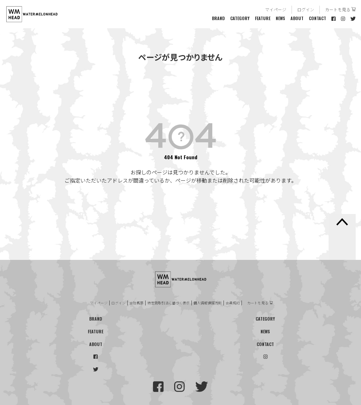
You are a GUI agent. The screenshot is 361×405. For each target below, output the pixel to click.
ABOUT (297, 18)
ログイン (305, 9)
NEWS (280, 18)
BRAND (218, 18)
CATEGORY (240, 18)
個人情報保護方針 (208, 302)
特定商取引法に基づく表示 (168, 302)
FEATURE (262, 18)
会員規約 (233, 302)
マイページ (275, 9)
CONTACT (317, 18)
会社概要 (136, 302)
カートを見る (337, 9)
